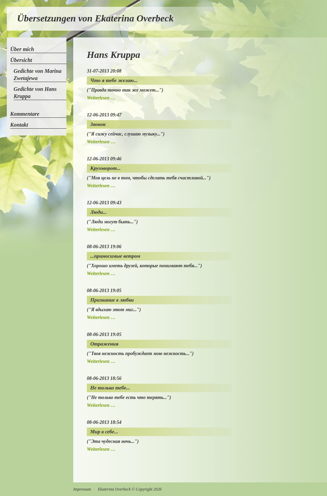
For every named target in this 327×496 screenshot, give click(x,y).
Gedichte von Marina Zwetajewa (37, 74)
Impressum (82, 489)
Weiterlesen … (101, 97)
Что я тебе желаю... (114, 80)
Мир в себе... (104, 431)
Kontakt (19, 125)
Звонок (98, 124)
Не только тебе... (110, 387)
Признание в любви (112, 300)
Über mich (22, 49)
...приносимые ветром (115, 256)
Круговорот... (105, 168)
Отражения (104, 344)
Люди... (98, 212)
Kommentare (24, 114)
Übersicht (21, 60)
